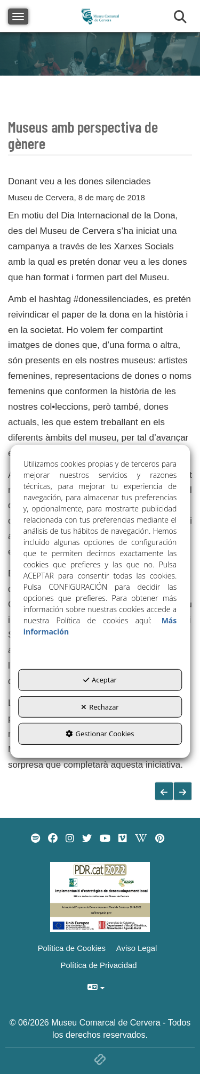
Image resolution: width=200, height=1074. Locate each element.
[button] (182, 791)
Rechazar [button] (99, 707)
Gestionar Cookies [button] (100, 733)
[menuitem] (35, 838)
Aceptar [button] (100, 680)
